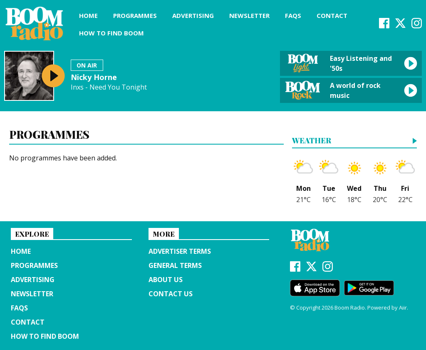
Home (88, 15)
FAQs (293, 15)
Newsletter (249, 15)
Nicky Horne (94, 77)
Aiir (403, 307)
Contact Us (171, 293)
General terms (175, 265)
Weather (311, 141)
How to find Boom (111, 33)
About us (166, 279)
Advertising (193, 15)
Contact (332, 15)
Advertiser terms (180, 251)
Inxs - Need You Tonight (109, 87)
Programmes (135, 15)
